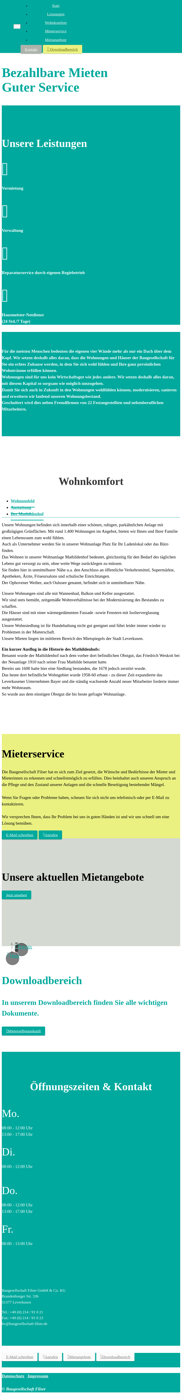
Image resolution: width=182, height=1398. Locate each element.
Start (55, 5)
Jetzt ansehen (16, 895)
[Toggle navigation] (17, 26)
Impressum (37, 1376)
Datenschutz (13, 1376)
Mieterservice (56, 31)
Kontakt (31, 49)
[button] (12, 958)
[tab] (27, 514)
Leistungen (56, 14)
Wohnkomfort (56, 22)
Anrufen (50, 834)
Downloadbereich (62, 49)
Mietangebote (56, 40)
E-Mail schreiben (19, 835)
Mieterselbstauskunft (23, 1030)
